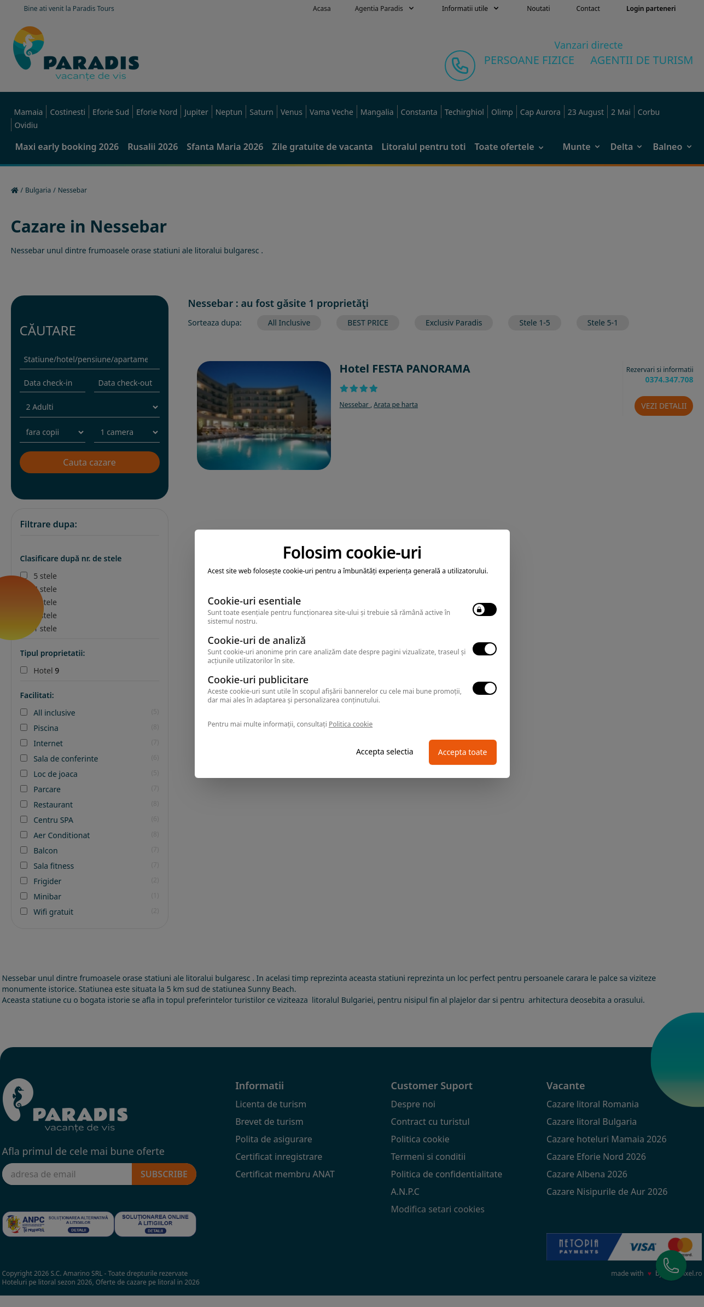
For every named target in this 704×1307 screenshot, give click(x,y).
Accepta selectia (385, 751)
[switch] (485, 609)
